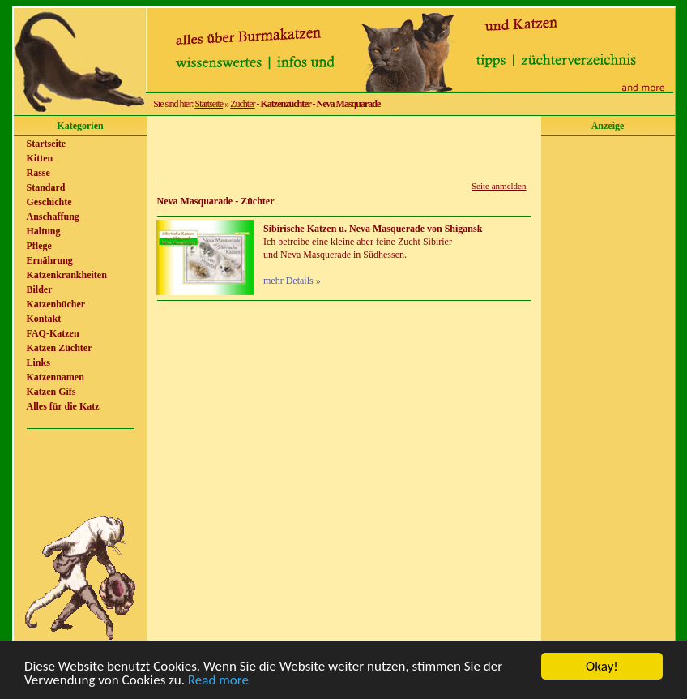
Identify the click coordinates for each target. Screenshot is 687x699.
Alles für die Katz (63, 406)
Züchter (242, 103)
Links (38, 362)
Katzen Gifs (51, 391)
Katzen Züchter (59, 348)
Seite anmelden (499, 186)
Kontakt (44, 318)
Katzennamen (55, 377)
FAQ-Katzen (53, 333)
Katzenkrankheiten (67, 275)
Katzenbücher (56, 304)
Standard (46, 187)
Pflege (39, 245)
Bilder (40, 289)
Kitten (40, 158)
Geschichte (49, 202)
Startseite (209, 103)
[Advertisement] (344, 146)
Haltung (44, 231)
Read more (218, 684)
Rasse (38, 172)
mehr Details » (292, 280)
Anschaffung (53, 216)
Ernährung (50, 260)
